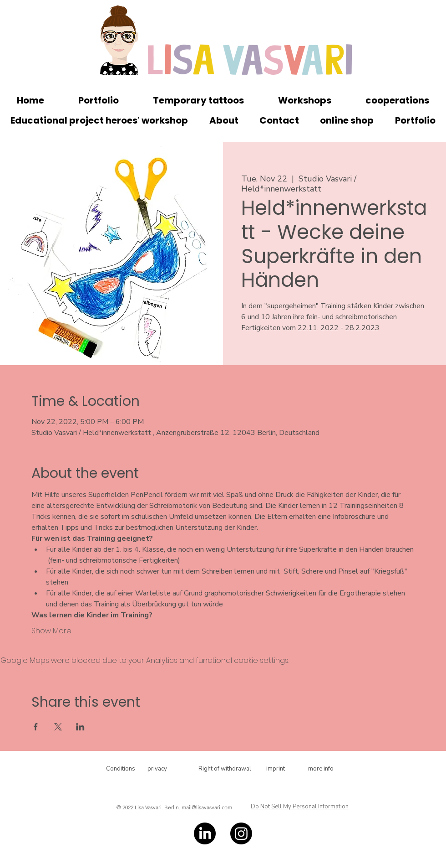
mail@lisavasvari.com (207, 807)
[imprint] (275, 769)
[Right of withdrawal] (224, 769)
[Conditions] (120, 769)
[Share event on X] (58, 726)
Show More (51, 631)
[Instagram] (241, 833)
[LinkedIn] (205, 833)
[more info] (321, 769)
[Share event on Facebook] (35, 726)
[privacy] (157, 769)
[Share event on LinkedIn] (80, 726)
